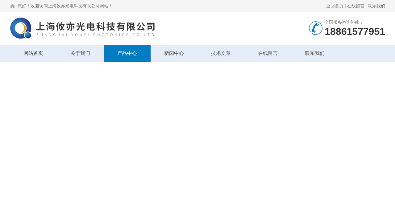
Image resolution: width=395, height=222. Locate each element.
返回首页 (334, 5)
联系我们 (376, 5)
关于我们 (80, 53)
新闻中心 (174, 53)
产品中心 (127, 53)
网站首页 (33, 53)
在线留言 (355, 5)
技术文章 (221, 53)
